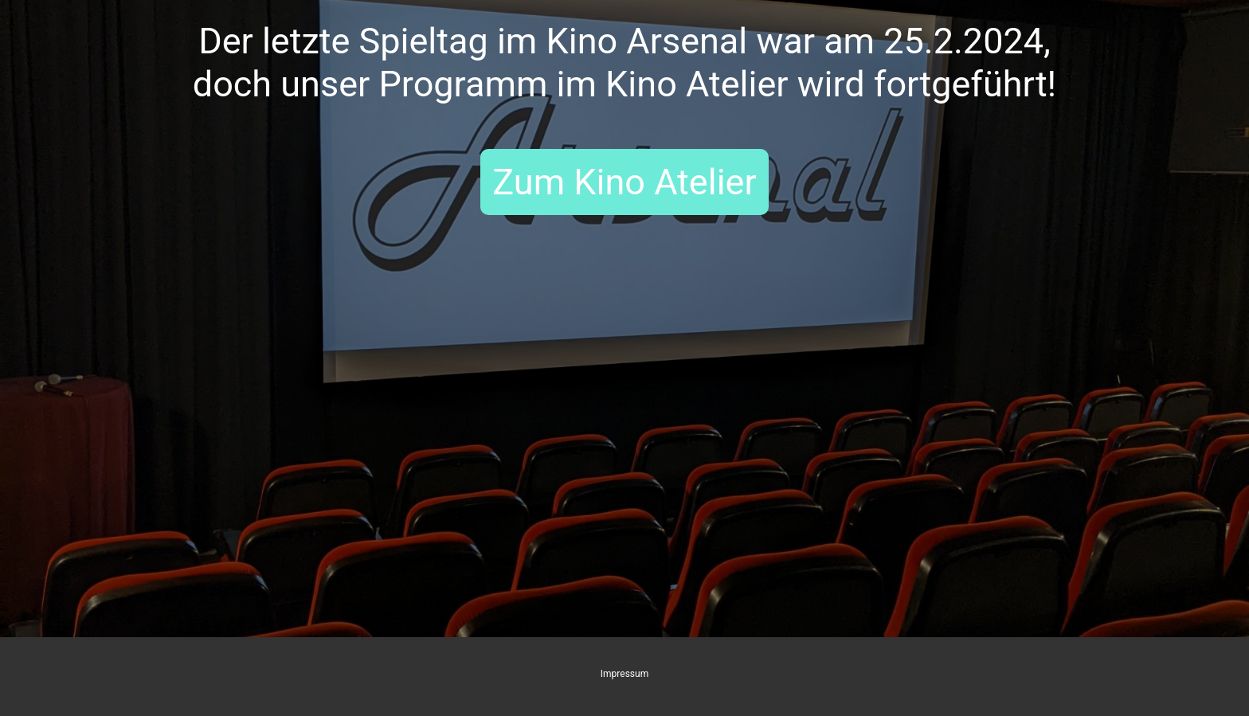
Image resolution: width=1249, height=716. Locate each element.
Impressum (624, 673)
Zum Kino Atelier (624, 182)
